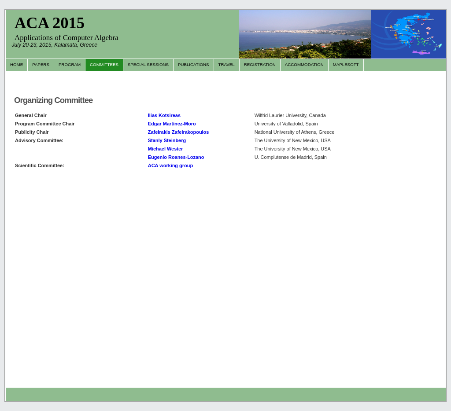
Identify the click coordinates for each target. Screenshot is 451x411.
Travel (226, 64)
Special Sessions (148, 64)
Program (70, 64)
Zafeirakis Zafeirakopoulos (178, 132)
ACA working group (170, 165)
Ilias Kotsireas (164, 115)
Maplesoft (346, 64)
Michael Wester (165, 148)
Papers (40, 64)
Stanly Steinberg (167, 140)
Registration (260, 64)
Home (16, 64)
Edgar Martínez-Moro (172, 123)
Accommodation (304, 64)
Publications (193, 64)
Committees (104, 64)
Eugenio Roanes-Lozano (176, 157)
